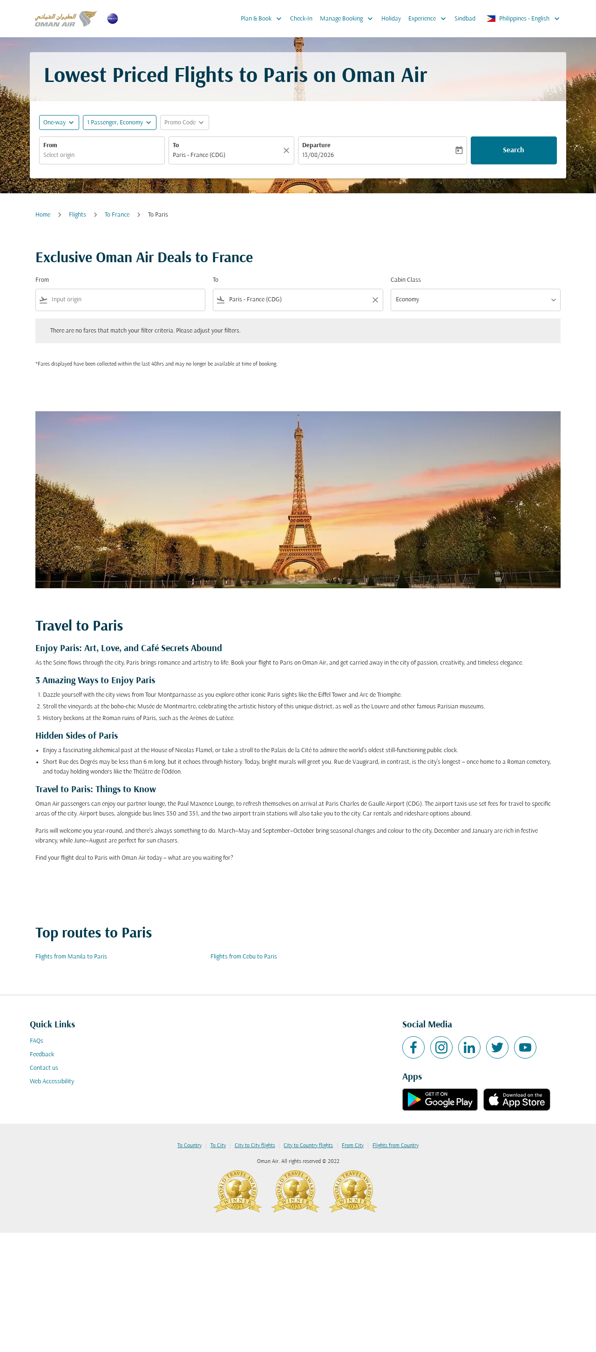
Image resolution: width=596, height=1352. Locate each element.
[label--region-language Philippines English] (523, 18)
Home (42, 214)
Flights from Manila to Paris (71, 956)
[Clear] (288, 150)
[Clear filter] (375, 300)
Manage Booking (349, 18)
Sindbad (464, 18)
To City (218, 1145)
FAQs (36, 1041)
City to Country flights (308, 1145)
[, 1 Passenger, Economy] (115, 123)
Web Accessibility (52, 1081)
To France (117, 214)
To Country (189, 1145)
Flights (77, 214)
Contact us (44, 1068)
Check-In (301, 18)
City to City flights (255, 1145)
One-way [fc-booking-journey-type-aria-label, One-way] (54, 122)
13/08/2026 (318, 155)
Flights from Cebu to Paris (243, 956)
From (50, 145)
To (176, 145)
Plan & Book (263, 18)
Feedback (42, 1054)
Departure (316, 145)
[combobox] (102, 155)
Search (513, 150)
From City (353, 1145)
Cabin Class (406, 280)
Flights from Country (395, 1145)
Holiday (391, 18)
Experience (429, 18)
